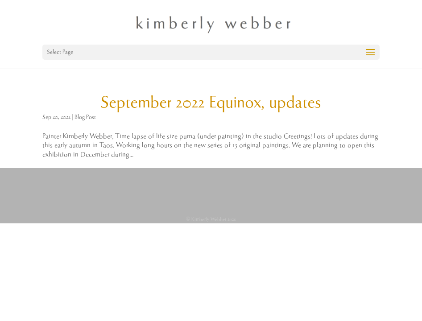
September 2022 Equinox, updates (210, 103)
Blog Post (85, 117)
